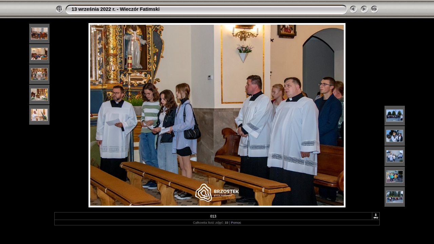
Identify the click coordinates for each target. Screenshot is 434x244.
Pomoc (236, 222)
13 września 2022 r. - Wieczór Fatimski (116, 9)
